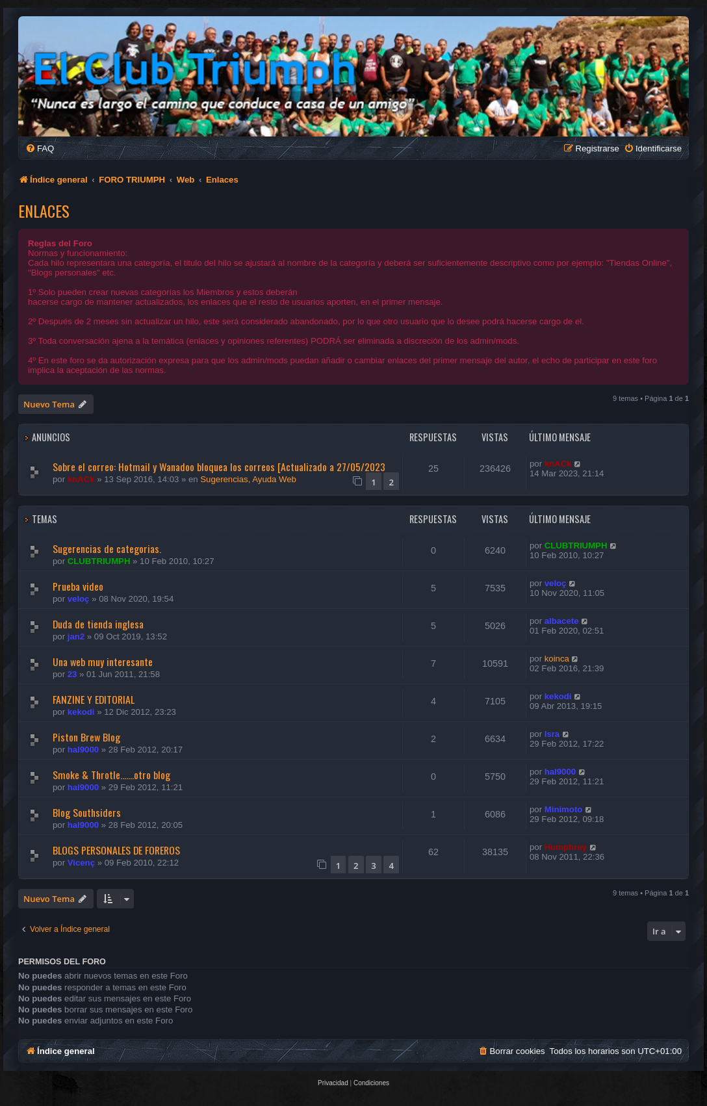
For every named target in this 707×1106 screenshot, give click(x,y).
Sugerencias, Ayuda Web (248, 479)
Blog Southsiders (87, 812)
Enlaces (44, 210)
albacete (562, 621)
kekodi (81, 712)
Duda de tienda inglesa (98, 624)
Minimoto (564, 809)
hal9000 (83, 749)
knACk (81, 479)
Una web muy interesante (103, 661)
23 (72, 674)
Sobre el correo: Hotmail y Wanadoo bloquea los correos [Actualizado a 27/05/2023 (219, 466)
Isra (552, 734)
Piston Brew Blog (86, 737)
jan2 (76, 636)
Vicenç (81, 863)
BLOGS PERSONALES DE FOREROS (116, 850)
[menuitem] (39, 148)
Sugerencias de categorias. (107, 548)
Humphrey (566, 847)
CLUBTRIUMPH (99, 561)
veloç (79, 599)
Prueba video (78, 586)
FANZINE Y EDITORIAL (94, 699)
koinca (557, 658)
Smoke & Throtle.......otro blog (111, 774)
